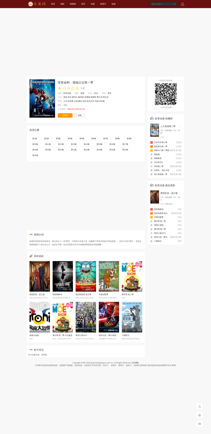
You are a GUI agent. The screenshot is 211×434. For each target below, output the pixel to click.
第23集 (100, 150)
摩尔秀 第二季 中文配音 (63, 335)
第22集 (87, 150)
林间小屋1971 (81, 335)
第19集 (48, 150)
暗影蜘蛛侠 (57, 294)
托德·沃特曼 (100, 101)
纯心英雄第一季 (158, 174)
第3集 (58, 138)
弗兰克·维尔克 (102, 97)
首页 (53, 4)
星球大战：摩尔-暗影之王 (109, 335)
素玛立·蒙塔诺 (78, 97)
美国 (82, 93)
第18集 (35, 150)
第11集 (48, 144)
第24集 (112, 150)
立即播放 (65, 115)
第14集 (87, 144)
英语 (109, 93)
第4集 (70, 138)
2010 (96, 93)
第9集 (129, 138)
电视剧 (73, 4)
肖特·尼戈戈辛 (88, 101)
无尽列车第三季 (158, 142)
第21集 (74, 150)
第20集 (61, 150)
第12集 (61, 144)
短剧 (114, 4)
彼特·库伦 (67, 97)
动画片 (103, 4)
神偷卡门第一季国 (159, 150)
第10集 (35, 144)
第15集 (100, 144)
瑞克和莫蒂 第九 (159, 213)
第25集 (125, 150)
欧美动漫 (67, 93)
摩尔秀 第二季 (128, 294)
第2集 (46, 138)
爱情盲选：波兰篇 (37, 294)
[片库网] (135, 363)
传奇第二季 (156, 166)
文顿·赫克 (78, 101)
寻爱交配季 (103, 294)
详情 (100, 244)
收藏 (79, 115)
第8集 (117, 138)
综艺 (83, 4)
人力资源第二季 (167, 126)
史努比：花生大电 (159, 170)
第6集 (93, 138)
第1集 (34, 138)
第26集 (35, 155)
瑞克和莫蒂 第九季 (83, 294)
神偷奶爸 (156, 158)
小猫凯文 (125, 335)
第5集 (82, 138)
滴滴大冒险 (34, 335)
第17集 (125, 144)
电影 (62, 4)
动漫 (93, 4)
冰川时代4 (156, 162)
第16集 (112, 144)
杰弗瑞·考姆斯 (90, 97)
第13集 (74, 144)
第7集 (105, 138)
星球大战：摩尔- (159, 237)
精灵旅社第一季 (158, 146)
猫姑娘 (155, 154)
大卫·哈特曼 (68, 101)
